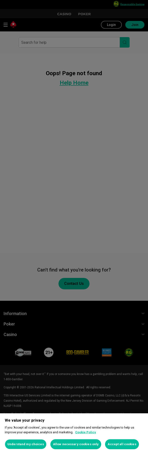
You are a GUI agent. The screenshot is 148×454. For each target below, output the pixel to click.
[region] (74, 433)
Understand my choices (25, 444)
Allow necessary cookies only (76, 444)
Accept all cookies (122, 444)
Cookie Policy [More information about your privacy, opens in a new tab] (85, 432)
